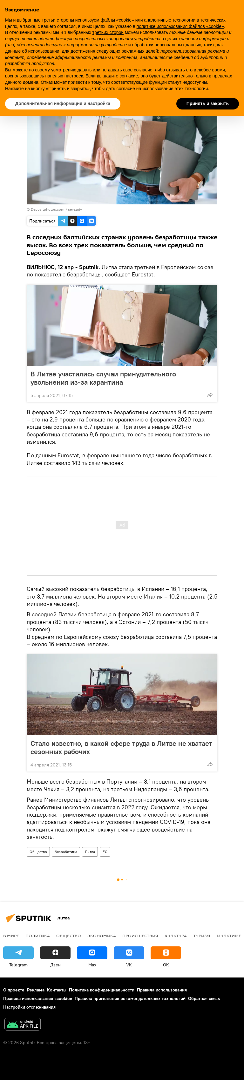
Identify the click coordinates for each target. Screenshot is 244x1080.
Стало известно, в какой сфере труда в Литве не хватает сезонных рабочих (121, 747)
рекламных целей (139, 51)
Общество (38, 851)
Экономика (101, 935)
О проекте (13, 990)
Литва (90, 851)
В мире (11, 935)
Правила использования (162, 990)
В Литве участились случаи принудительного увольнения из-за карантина (103, 378)
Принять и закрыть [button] (207, 103)
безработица (66, 851)
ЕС (105, 851)
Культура (176, 935)
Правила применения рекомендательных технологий (130, 998)
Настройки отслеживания (29, 1007)
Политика (37, 935)
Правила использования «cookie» (37, 998)
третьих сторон (108, 32)
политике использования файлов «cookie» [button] (180, 26)
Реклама (35, 990)
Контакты (56, 990)
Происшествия (140, 935)
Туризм (201, 935)
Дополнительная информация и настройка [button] (62, 103)
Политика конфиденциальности (101, 990)
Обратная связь (204, 998)
